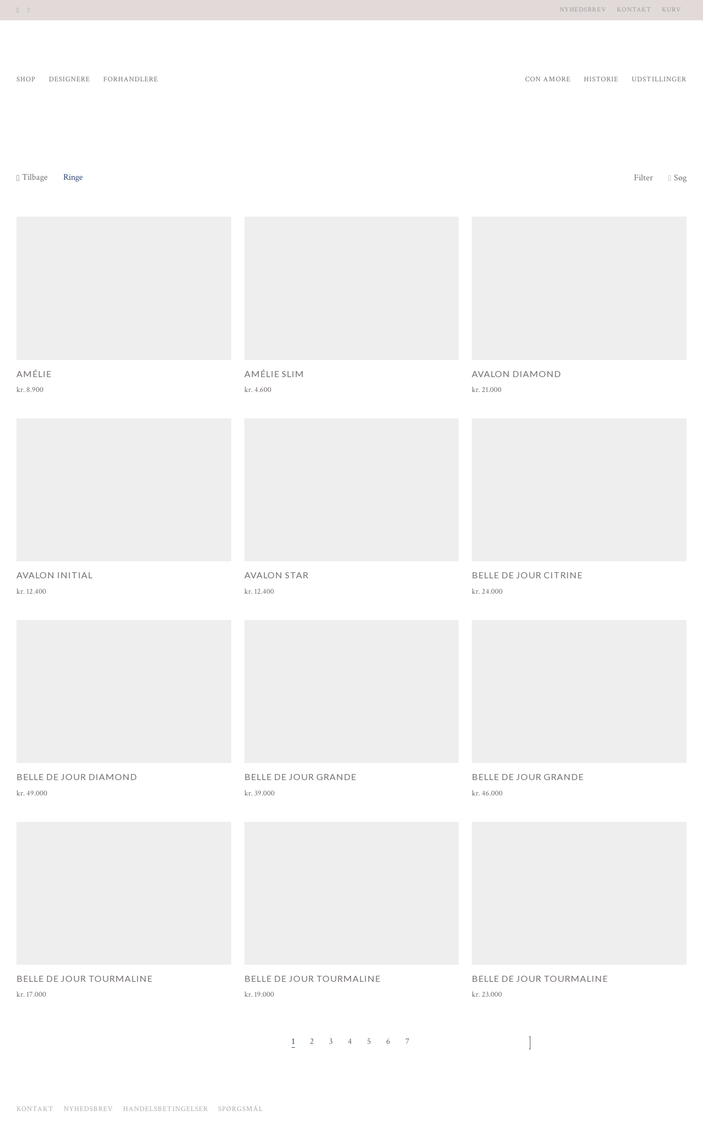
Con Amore (548, 79)
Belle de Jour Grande (300, 776)
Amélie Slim (274, 373)
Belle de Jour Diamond (76, 776)
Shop (26, 79)
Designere (69, 79)
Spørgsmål (240, 1109)
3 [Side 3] (331, 1041)
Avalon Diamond (516, 373)
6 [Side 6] (388, 1041)
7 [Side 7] (407, 1041)
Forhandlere (130, 79)
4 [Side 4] (350, 1041)
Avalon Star (276, 575)
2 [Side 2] (312, 1041)
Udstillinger (659, 79)
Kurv (671, 10)
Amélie (34, 373)
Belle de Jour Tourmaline (84, 978)
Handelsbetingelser (165, 1109)
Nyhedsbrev (583, 10)
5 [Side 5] (369, 1041)
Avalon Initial (54, 575)
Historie (601, 79)
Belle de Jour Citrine (527, 575)
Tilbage (32, 177)
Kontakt (634, 10)
